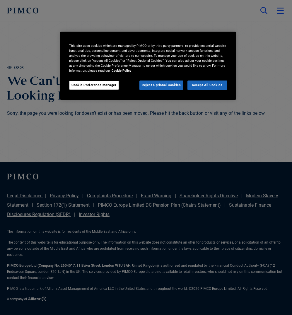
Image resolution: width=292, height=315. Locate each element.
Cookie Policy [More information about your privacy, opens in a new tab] (122, 71)
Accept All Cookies (207, 85)
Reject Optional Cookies (161, 85)
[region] (147, 66)
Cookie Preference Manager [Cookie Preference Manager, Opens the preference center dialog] (93, 85)
